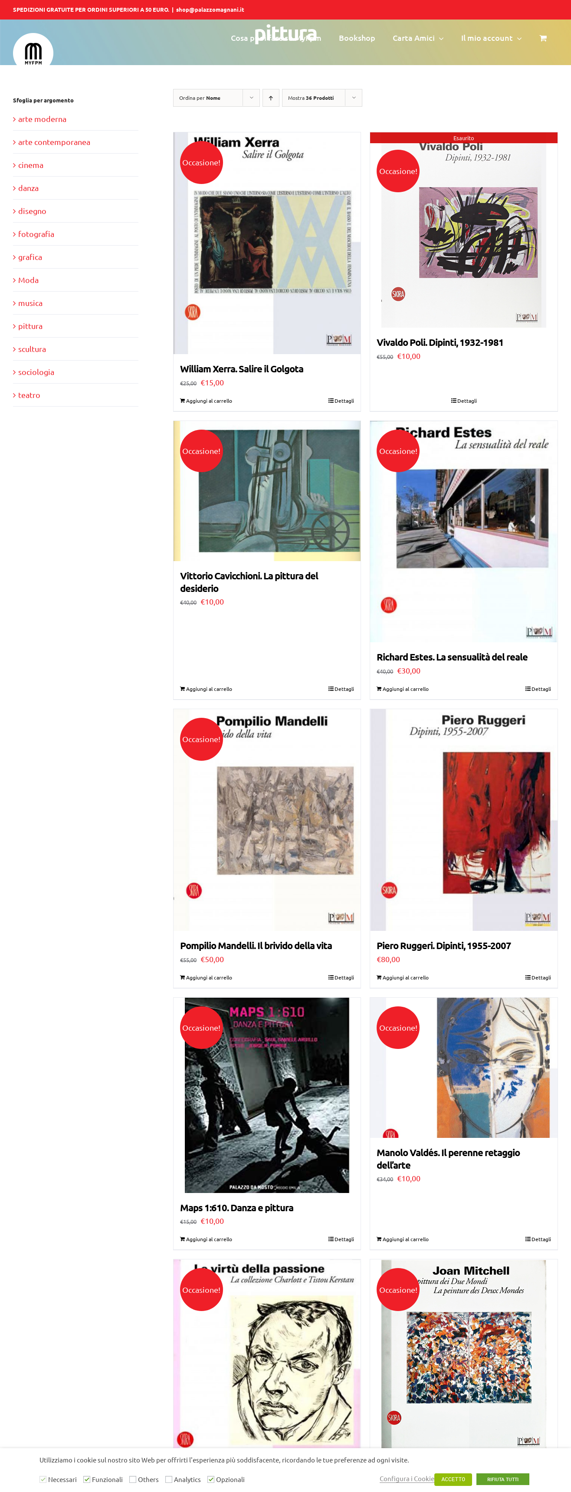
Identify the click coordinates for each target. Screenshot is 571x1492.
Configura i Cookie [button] (407, 1478)
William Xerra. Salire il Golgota (241, 369)
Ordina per (199, 97)
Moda (28, 279)
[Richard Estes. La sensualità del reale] (464, 532)
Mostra (311, 97)
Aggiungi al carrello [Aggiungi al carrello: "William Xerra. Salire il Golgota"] (209, 400)
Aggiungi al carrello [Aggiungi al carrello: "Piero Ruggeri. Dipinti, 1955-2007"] (406, 977)
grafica (30, 256)
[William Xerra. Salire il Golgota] (267, 243)
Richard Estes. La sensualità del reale (452, 657)
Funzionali (107, 1479)
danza (28, 187)
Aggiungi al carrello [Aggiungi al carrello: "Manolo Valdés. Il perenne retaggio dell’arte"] (406, 1239)
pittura (30, 325)
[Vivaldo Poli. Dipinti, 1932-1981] (464, 230)
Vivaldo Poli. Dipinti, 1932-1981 (440, 342)
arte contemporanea (54, 141)
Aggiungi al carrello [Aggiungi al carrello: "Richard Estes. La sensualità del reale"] (406, 688)
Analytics (187, 1479)
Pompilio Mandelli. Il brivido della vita (256, 945)
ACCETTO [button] (453, 1479)
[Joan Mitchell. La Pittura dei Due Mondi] (464, 1357)
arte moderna (42, 118)
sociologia (36, 371)
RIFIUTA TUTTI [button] (502, 1479)
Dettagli (344, 400)
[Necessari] (42, 1479)
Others (148, 1479)
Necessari (62, 1479)
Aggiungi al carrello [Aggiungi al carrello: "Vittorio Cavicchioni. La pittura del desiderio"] (209, 688)
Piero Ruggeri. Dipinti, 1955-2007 (444, 945)
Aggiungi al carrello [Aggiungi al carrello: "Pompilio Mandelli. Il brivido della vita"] (209, 977)
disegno (32, 210)
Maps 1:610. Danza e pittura (236, 1207)
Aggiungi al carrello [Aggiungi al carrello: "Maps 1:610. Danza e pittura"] (209, 1239)
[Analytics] (168, 1479)
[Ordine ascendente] (271, 98)
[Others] (132, 1479)
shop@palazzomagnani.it (210, 9)
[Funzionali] (86, 1479)
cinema (30, 164)
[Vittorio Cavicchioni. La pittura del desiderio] (267, 491)
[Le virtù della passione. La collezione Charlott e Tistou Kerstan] (267, 1370)
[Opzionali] (210, 1479)
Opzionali (230, 1479)
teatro (29, 394)
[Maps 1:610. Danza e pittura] (267, 1095)
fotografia (36, 233)
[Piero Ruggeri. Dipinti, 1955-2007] (464, 820)
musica (30, 302)
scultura (32, 348)
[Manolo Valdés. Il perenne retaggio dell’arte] (464, 1068)
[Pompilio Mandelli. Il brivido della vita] (267, 820)
